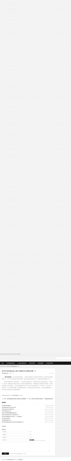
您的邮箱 (4, 434)
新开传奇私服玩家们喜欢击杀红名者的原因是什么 (13, 422)
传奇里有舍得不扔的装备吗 (8, 409)
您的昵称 (4, 431)
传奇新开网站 (49, 363)
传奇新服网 (40, 363)
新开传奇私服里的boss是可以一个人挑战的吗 (12, 416)
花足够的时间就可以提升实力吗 (9, 407)
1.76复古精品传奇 (21, 363)
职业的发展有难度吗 (6, 405)
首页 (2, 363)
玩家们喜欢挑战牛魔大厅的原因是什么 (10, 414)
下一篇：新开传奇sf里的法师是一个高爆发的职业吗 (40, 398)
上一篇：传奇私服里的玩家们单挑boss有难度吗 (14, 398)
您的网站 (4, 437)
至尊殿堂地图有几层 (6, 420)
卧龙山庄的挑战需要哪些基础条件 (9, 412)
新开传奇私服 (15, 395)
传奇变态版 (32, 363)
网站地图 (21, 459)
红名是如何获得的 (6, 418)
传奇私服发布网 (10, 363)
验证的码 (4, 439)
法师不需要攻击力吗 (6, 411)
